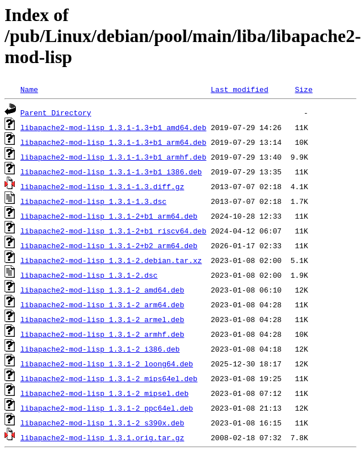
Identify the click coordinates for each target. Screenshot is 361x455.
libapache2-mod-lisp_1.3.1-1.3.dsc (93, 201)
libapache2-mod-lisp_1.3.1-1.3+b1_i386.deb (111, 171)
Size (303, 89)
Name (29, 89)
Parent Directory (55, 112)
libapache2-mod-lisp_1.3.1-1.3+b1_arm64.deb (113, 142)
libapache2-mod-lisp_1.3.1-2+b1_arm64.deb (109, 216)
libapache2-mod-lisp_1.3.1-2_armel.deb (102, 319)
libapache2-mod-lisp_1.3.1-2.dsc (89, 275)
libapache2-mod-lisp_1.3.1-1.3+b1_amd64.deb (113, 127)
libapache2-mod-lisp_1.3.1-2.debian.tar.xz (111, 260)
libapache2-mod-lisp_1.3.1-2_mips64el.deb (109, 378)
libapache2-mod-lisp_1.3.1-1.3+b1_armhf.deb (113, 157)
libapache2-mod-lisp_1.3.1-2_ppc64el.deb (106, 408)
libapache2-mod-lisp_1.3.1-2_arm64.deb (102, 304)
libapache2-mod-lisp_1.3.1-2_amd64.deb (102, 290)
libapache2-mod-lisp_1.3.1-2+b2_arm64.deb (109, 245)
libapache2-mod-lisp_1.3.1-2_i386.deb (100, 349)
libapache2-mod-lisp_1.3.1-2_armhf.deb (102, 334)
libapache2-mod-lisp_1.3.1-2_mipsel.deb (104, 393)
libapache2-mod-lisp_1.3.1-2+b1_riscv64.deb (113, 231)
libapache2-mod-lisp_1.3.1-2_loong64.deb (106, 363)
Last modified (239, 89)
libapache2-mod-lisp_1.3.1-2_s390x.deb (102, 423)
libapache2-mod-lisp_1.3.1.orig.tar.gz (102, 437)
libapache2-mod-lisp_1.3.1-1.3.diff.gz (102, 186)
